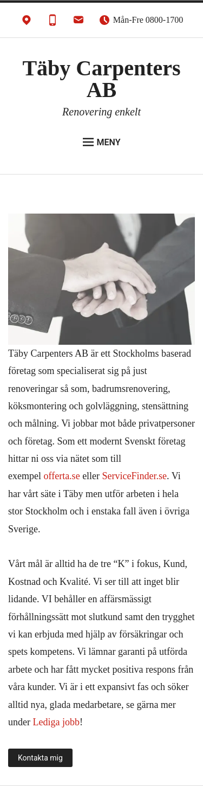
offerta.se (61, 476)
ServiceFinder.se (134, 476)
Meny (102, 142)
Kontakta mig (40, 757)
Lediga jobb (55, 722)
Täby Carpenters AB (101, 79)
